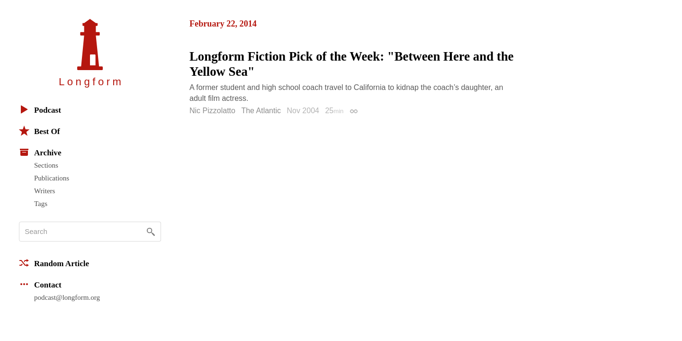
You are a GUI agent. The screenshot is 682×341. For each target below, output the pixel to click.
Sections (46, 165)
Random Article (54, 263)
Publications (51, 178)
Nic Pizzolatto (212, 111)
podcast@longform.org (67, 297)
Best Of (39, 131)
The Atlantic (261, 111)
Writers (44, 191)
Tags (40, 203)
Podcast (40, 109)
